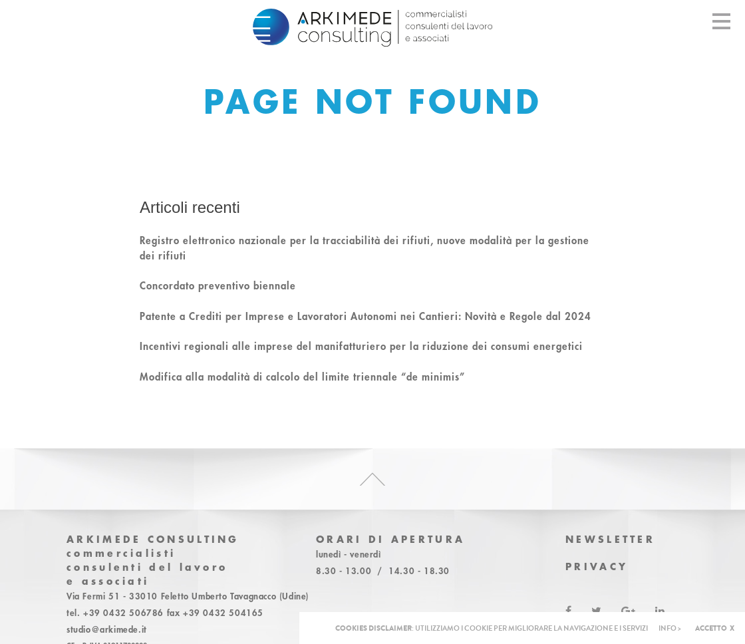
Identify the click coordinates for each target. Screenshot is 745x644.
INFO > (670, 628)
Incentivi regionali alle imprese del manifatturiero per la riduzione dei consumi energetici (361, 346)
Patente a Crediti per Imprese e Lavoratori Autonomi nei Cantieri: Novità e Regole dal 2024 (365, 316)
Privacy (596, 566)
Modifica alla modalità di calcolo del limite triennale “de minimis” (302, 376)
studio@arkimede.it (107, 629)
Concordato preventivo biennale (218, 285)
